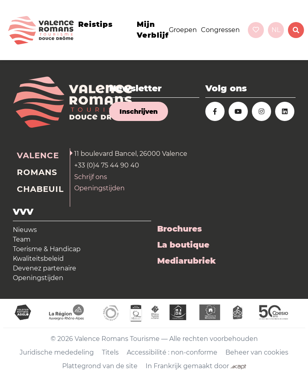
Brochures (179, 229)
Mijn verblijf (153, 30)
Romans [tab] (37, 172)
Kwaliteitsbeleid (38, 258)
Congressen (220, 30)
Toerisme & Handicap (47, 249)
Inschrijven (139, 111)
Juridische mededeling (57, 352)
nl (276, 30)
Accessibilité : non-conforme (172, 352)
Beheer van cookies (256, 352)
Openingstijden (99, 188)
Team (21, 239)
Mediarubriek (186, 261)
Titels (110, 352)
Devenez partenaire (44, 268)
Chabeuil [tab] (40, 189)
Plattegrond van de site (100, 366)
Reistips (95, 24)
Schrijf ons (90, 177)
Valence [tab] (38, 155)
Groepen (183, 30)
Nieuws (25, 230)
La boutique (183, 245)
